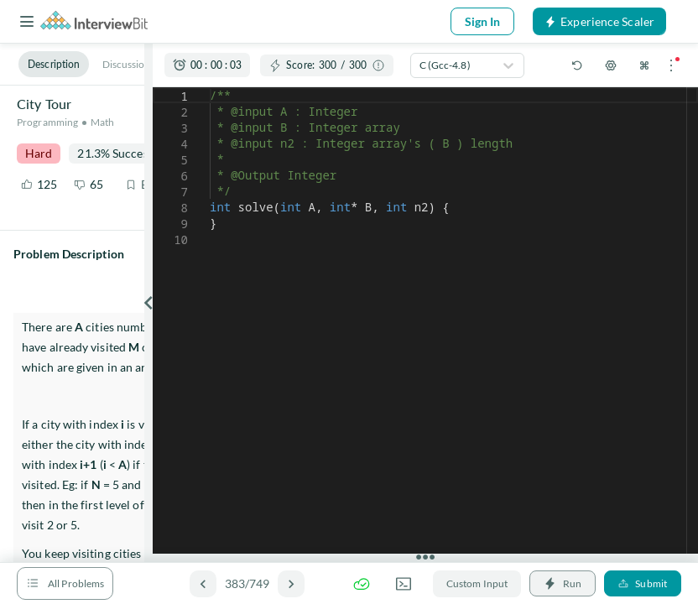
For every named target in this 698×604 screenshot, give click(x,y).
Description (54, 64)
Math (102, 122)
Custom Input (477, 583)
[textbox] (210, 87)
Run (562, 583)
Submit (642, 583)
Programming (47, 122)
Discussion (126, 64)
